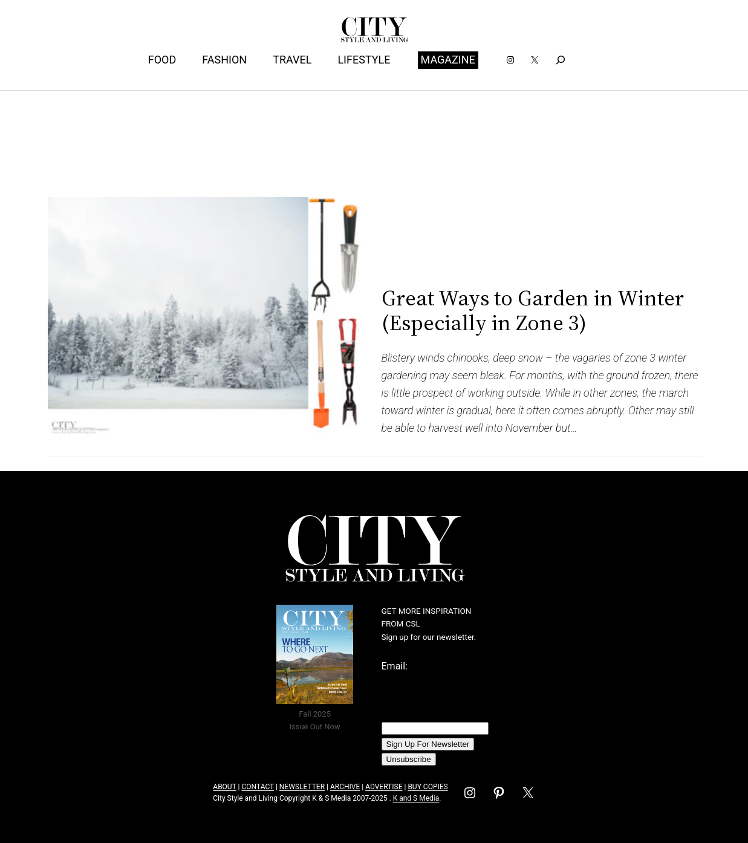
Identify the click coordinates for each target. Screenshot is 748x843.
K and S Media (416, 798)
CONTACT (257, 787)
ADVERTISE (383, 787)
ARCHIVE (345, 787)
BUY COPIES (427, 787)
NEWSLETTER (302, 787)
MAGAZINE (448, 59)
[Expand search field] (560, 60)
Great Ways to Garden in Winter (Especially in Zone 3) (533, 310)
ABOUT (224, 787)
